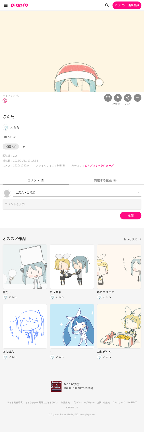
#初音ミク (11, 146)
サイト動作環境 (14, 402)
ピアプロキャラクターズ (99, 165)
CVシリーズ (119, 402)
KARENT (132, 402)
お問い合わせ (103, 402)
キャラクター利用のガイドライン (41, 402)
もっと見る (132, 239)
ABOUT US (72, 407)
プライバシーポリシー (83, 402)
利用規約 (65, 402)
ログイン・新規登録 (127, 5)
